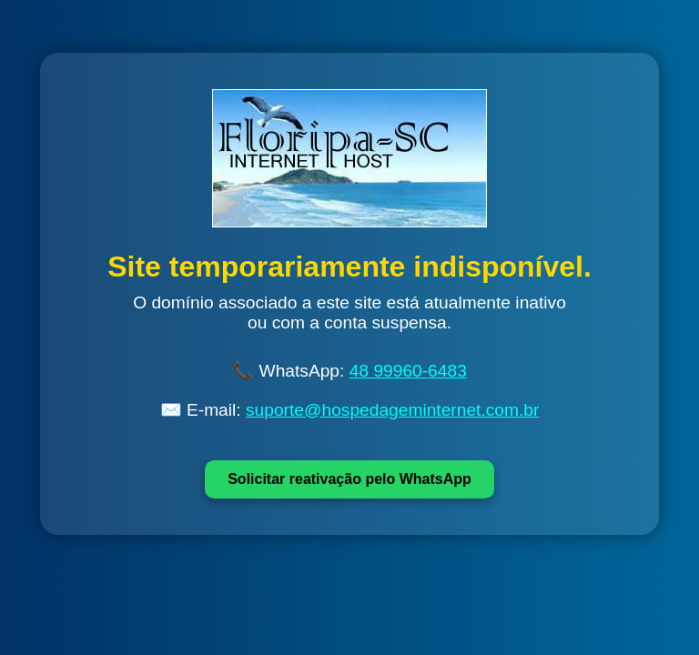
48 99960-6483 (408, 370)
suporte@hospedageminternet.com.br (392, 409)
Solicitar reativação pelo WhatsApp (349, 479)
